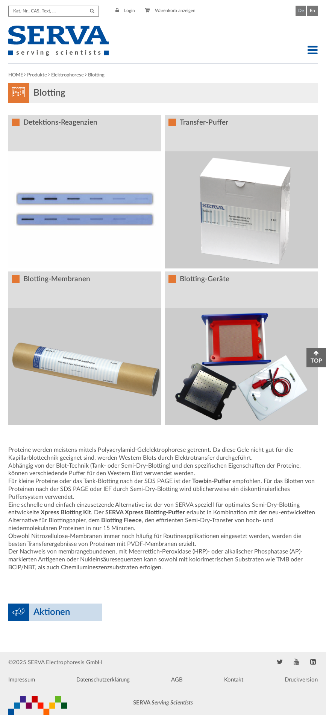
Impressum (21, 680)
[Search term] (53, 11)
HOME (15, 75)
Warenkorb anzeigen (170, 10)
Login (125, 10)
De (301, 10)
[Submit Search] (92, 11)
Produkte (37, 75)
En (312, 10)
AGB (177, 680)
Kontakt (233, 680)
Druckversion (301, 680)
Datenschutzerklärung (103, 680)
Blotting (96, 75)
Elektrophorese (67, 75)
